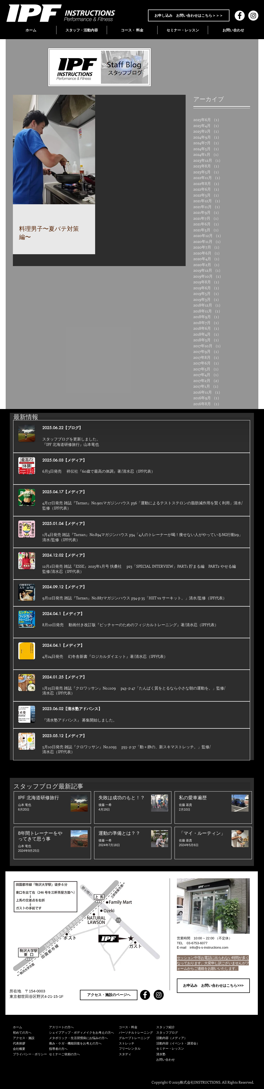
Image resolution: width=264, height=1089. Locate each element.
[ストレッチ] (137, 1043)
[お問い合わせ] (180, 1059)
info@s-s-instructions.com (209, 947)
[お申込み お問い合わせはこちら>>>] (213, 986)
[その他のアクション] (88, 216)
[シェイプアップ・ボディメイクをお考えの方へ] (84, 1032)
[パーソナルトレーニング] (137, 1032)
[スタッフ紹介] (180, 1027)
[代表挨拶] (31, 1043)
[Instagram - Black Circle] (159, 995)
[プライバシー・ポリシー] (31, 1054)
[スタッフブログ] (180, 1032)
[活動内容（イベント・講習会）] (180, 1043)
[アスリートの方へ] (84, 1027)
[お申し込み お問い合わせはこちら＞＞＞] (188, 15)
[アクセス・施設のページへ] (108, 995)
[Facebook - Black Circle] (145, 995)
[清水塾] (180, 1054)
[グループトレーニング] (137, 1038)
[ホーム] (31, 1027)
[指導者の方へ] (84, 1049)
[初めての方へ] (31, 1032)
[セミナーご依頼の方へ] (84, 1054)
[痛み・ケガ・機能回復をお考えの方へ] (84, 1043)
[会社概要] (31, 1049)
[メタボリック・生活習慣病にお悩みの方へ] (84, 1038)
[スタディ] (137, 1054)
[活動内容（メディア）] (180, 1038)
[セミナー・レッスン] (180, 1048)
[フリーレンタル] (137, 1048)
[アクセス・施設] (31, 1038)
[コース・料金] (137, 1027)
